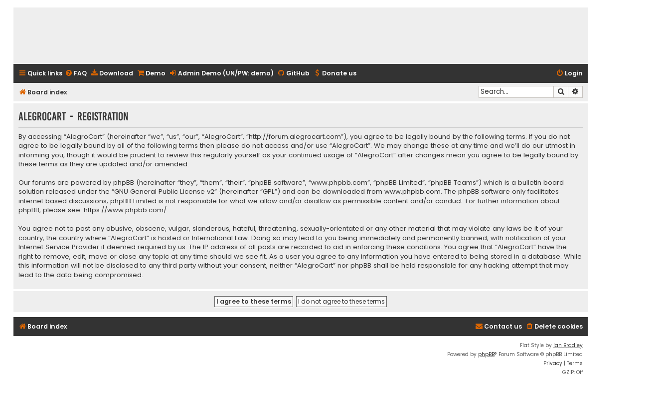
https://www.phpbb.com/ (125, 210)
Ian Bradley (568, 345)
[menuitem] (76, 73)
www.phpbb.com (412, 191)
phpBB (486, 354)
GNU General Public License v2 (164, 191)
